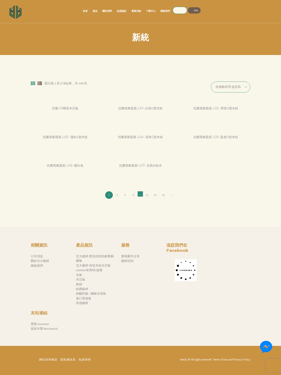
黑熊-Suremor (40, 324)
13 (163, 195)
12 (155, 195)
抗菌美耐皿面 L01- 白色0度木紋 (140, 108)
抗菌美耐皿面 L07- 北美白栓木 (140, 165)
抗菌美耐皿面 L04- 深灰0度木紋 (140, 137)
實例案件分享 (130, 256)
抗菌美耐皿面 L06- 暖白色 (65, 165)
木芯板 (80, 279)
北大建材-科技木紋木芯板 (93, 265)
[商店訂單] (230, 87)
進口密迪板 (83, 298)
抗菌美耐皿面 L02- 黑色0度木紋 (215, 108)
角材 (79, 284)
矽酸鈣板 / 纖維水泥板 (91, 293)
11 (147, 195)
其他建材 (82, 303)
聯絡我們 (37, 266)
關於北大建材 (40, 261)
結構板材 (82, 289)
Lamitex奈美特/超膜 (89, 270)
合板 (79, 275)
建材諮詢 (127, 261)
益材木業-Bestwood (44, 329)
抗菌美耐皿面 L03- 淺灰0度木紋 (65, 137)
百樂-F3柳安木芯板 (65, 108)
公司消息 (37, 256)
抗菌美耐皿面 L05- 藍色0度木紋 (215, 137)
